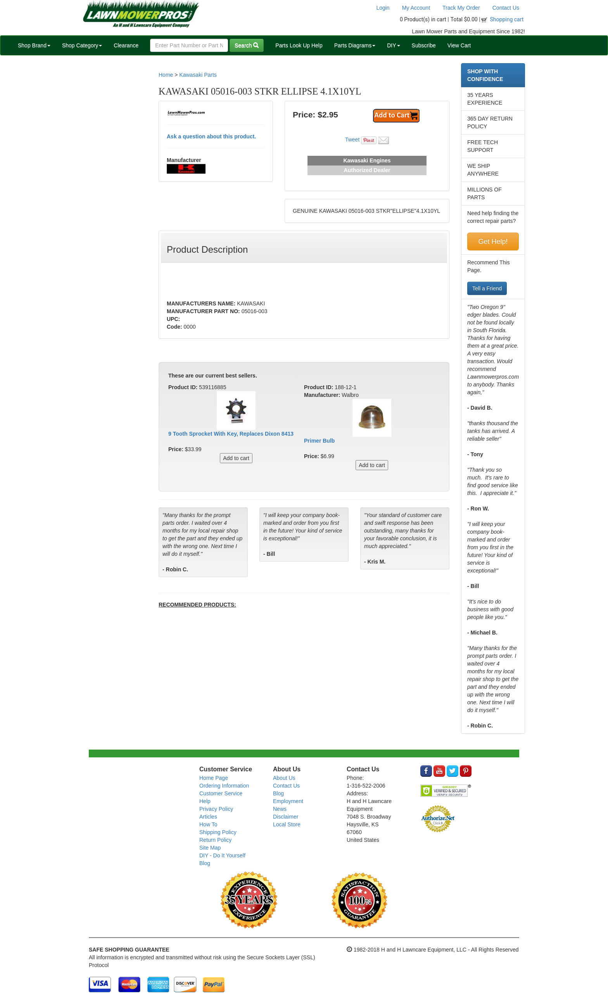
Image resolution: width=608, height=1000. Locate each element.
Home (166, 75)
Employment (288, 801)
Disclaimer (285, 817)
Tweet (352, 139)
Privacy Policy (216, 809)
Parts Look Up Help (298, 45)
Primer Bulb (319, 441)
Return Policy (215, 840)
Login (382, 8)
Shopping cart (507, 19)
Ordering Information (224, 786)
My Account (416, 8)
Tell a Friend (487, 288)
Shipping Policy (218, 832)
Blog (204, 863)
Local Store (287, 824)
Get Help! (493, 241)
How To (208, 824)
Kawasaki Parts (197, 75)
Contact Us (505, 8)
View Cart (459, 45)
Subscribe (424, 45)
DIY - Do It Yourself (222, 855)
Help (205, 801)
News (280, 809)
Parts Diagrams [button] (354, 45)
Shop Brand (34, 45)
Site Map (210, 848)
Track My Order (461, 8)
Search (247, 45)
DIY (393, 45)
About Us (284, 778)
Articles (208, 817)
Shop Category (82, 45)
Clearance (126, 45)
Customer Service (220, 793)
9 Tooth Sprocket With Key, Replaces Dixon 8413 (231, 434)
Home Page (213, 778)
